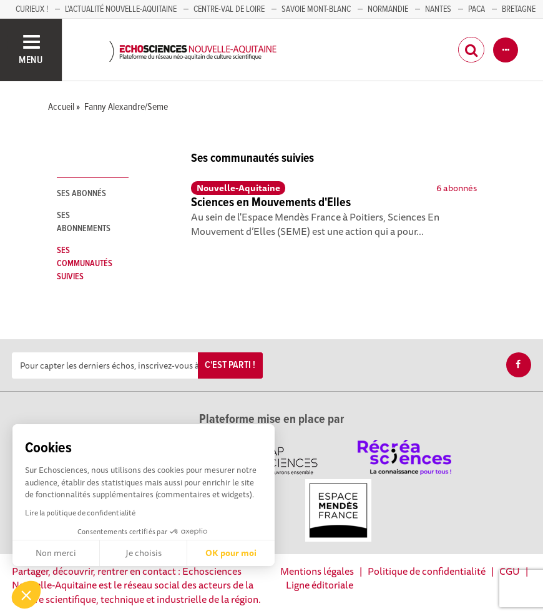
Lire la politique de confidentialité (80, 513)
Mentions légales (317, 571)
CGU (509, 571)
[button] (26, 595)
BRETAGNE (519, 9)
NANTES (438, 9)
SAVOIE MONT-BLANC (316, 9)
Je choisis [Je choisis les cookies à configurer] (143, 553)
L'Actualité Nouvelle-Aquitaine (121, 9)
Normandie (388, 9)
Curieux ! (32, 9)
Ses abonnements (83, 222)
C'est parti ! (230, 365)
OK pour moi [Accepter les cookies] (231, 553)
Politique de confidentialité (427, 571)
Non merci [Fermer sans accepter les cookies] (56, 553)
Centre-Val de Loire (229, 9)
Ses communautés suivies (84, 263)
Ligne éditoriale (319, 585)
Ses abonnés (81, 193)
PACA (476, 9)
